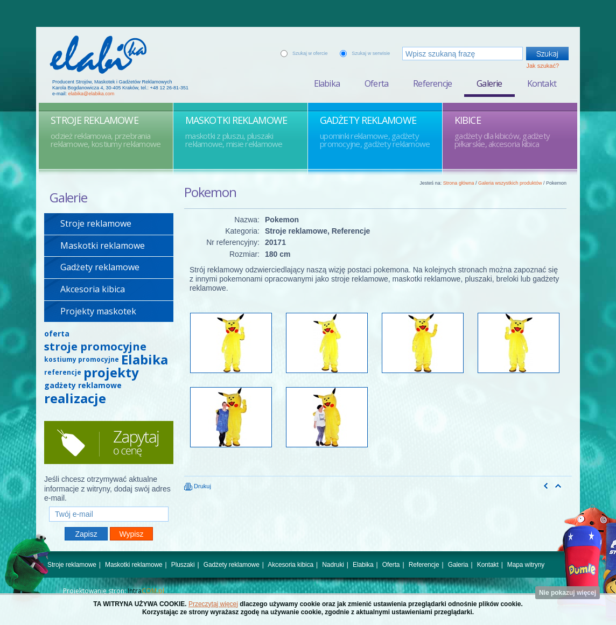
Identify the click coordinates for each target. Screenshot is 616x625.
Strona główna (458, 183)
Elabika (327, 83)
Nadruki (333, 564)
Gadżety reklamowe (99, 267)
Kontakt (541, 83)
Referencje (432, 83)
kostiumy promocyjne (81, 359)
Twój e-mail (109, 502)
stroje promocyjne (95, 346)
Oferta (376, 83)
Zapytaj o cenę (108, 442)
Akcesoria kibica (92, 289)
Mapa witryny (525, 564)
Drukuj (197, 486)
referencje (62, 372)
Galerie (489, 83)
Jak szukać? (542, 65)
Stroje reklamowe (95, 223)
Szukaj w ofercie (310, 53)
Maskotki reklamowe (102, 245)
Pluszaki (183, 564)
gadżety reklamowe (83, 385)
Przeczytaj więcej (213, 604)
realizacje (75, 398)
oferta (56, 333)
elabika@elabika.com (91, 93)
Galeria (458, 564)
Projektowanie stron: (113, 590)
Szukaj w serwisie (371, 53)
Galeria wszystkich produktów (510, 183)
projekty (111, 372)
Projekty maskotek (98, 311)
